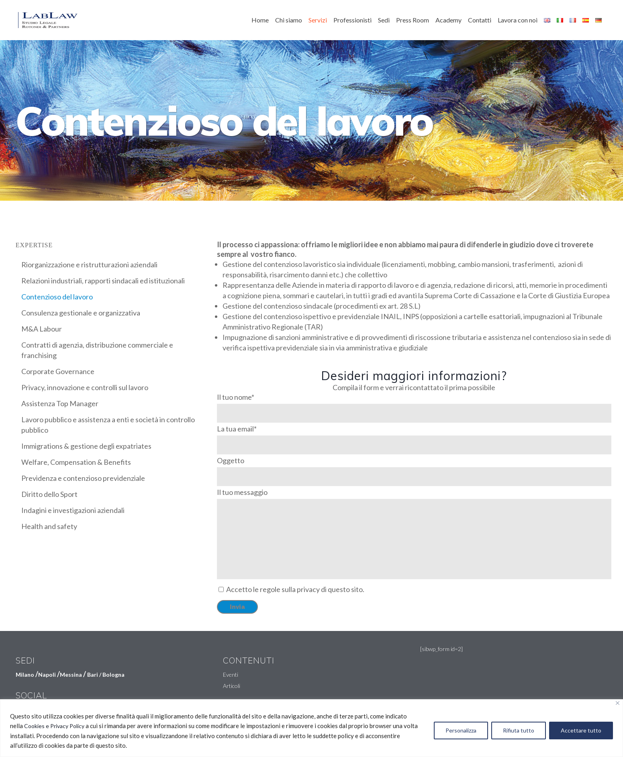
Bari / (94, 674)
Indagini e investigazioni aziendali (73, 510)
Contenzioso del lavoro (57, 296)
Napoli (47, 674)
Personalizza (460, 730)
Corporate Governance (57, 371)
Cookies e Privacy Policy (54, 725)
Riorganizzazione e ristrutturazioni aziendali (89, 264)
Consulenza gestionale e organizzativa (80, 312)
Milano (25, 674)
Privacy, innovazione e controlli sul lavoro (84, 387)
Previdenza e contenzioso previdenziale (83, 478)
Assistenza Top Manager (59, 403)
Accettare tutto (581, 730)
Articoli (231, 685)
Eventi (230, 674)
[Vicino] (617, 703)
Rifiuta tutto (518, 730)
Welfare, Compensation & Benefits (76, 462)
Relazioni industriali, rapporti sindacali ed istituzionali (103, 280)
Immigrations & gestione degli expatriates (86, 446)
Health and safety (49, 526)
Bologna (113, 674)
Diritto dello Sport (49, 494)
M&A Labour (41, 328)
